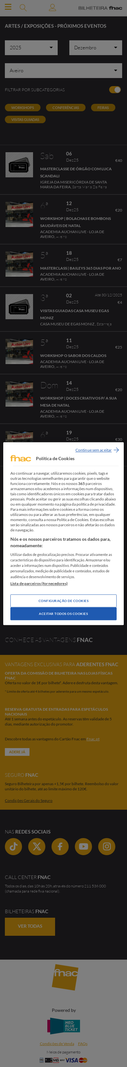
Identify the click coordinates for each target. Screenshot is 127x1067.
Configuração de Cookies (64, 601)
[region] (63, 533)
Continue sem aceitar (93, 450)
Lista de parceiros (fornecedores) (39, 583)
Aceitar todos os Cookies (63, 614)
